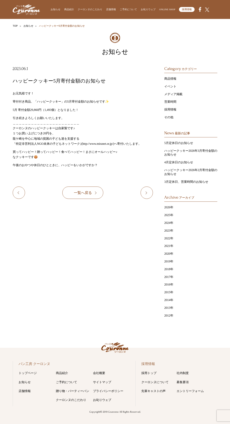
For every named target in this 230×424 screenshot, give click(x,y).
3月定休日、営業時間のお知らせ (186, 181)
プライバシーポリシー (108, 391)
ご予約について (128, 9)
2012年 (168, 315)
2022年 (168, 238)
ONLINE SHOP (167, 9)
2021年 (168, 245)
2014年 (168, 300)
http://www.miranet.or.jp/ (97, 143)
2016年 (168, 284)
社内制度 (183, 373)
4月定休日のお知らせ (178, 162)
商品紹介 (69, 9)
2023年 (168, 230)
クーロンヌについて (155, 382)
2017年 (168, 277)
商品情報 (170, 78)
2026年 (168, 207)
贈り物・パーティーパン (72, 391)
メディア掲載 (173, 94)
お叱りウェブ (148, 9)
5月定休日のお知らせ (178, 143)
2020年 (168, 253)
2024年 (168, 222)
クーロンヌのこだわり (90, 9)
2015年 (168, 292)
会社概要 (99, 373)
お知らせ (55, 9)
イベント (170, 86)
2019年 (168, 261)
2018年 (168, 269)
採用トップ (148, 373)
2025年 (168, 215)
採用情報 (187, 9)
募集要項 (183, 382)
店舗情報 (111, 9)
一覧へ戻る (82, 193)
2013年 (168, 307)
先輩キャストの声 (153, 391)
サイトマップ (102, 382)
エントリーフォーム (190, 391)
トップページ (28, 373)
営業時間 (170, 101)
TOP (15, 25)
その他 (43, 68)
